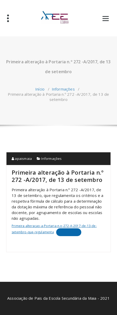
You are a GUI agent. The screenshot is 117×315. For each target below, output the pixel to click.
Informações (63, 89)
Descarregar (68, 232)
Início (40, 89)
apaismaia (22, 158)
